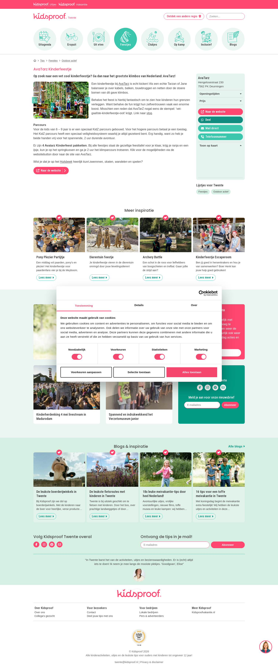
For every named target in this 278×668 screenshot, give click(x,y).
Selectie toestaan (139, 372)
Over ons (40, 612)
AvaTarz (124, 83)
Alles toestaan (191, 372)
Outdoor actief (220, 191)
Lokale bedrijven (148, 612)
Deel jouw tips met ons (100, 616)
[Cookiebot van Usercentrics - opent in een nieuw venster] (201, 293)
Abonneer (230, 404)
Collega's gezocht (45, 616)
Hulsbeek (66, 161)
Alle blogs (236, 446)
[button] (34, 100)
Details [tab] (139, 305)
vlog (149, 113)
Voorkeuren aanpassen (86, 372)
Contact (91, 612)
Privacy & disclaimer (151, 662)
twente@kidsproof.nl (126, 662)
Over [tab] (194, 305)
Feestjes (202, 191)
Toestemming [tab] (84, 305)
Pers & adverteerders (151, 616)
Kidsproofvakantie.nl (203, 612)
